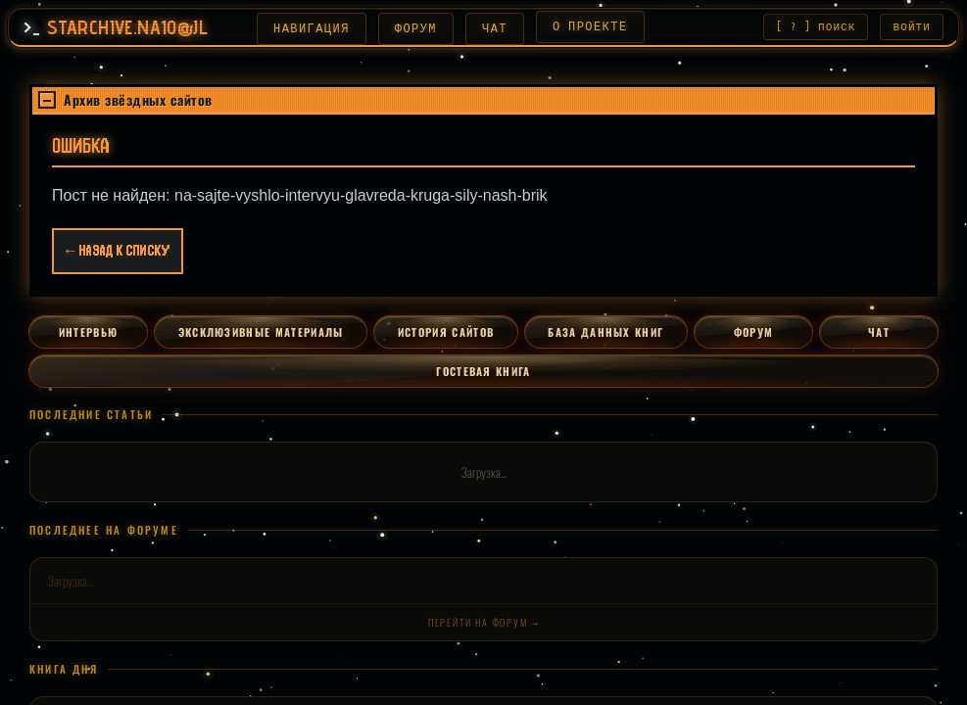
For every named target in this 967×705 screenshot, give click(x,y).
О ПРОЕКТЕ (582, 27)
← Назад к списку (117, 253)
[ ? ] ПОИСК (815, 28)
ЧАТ (487, 28)
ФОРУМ (408, 28)
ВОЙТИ (913, 28)
